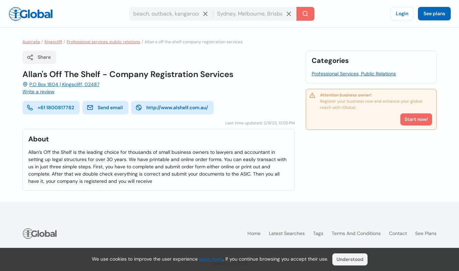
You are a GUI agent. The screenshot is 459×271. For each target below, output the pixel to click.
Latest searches (287, 233)
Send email (105, 107)
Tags (318, 233)
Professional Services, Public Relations (354, 74)
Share (39, 57)
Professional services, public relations (103, 42)
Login (402, 13)
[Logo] (30, 14)
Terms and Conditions (356, 233)
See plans (434, 13)
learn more (211, 259)
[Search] (305, 14)
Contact (398, 233)
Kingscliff (53, 42)
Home (254, 233)
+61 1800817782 (50, 107)
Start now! (416, 119)
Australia (31, 42)
